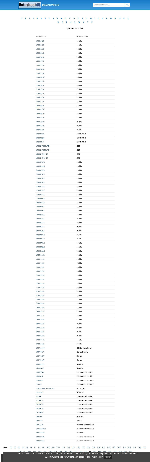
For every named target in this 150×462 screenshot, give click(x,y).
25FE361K (40, 85)
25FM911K (40, 251)
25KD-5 (39, 417)
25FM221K (40, 186)
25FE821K (40, 126)
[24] (119, 447)
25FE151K (40, 53)
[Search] (109, 5)
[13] (63, 447)
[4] (23, 447)
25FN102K (40, 255)
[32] (29, 452)
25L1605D (40, 441)
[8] (39, 447)
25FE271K (40, 73)
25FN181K (40, 271)
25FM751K (40, 239)
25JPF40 (39, 413)
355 (130, 452)
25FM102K (40, 162)
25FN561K (40, 320)
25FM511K (40, 223)
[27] (134, 447)
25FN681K (40, 328)
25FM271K (40, 194)
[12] (58, 447)
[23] (113, 447)
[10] (48, 447)
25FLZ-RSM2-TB (42, 150)
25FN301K (40, 291)
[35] (45, 452)
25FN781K (40, 336)
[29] (144, 447)
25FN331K (40, 295)
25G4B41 (40, 368)
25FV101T (40, 360)
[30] (19, 452)
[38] (60, 452)
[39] (65, 452)
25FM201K (40, 182)
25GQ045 (40, 372)
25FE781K (40, 122)
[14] (68, 447)
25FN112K (40, 259)
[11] (53, 447)
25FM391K (40, 211)
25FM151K (40, 174)
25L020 (39, 421)
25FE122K (40, 49)
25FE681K (40, 114)
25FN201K (40, 275)
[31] (24, 452)
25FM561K (40, 227)
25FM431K (40, 215)
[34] (39, 452)
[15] (73, 447)
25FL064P (40, 142)
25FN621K (40, 324)
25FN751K (40, 332)
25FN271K (40, 287)
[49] (115, 452)
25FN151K (40, 267)
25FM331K (40, 202)
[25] (124, 447)
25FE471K (40, 97)
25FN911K (40, 344)
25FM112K (40, 166)
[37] (55, 452)
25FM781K (40, 243)
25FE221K (40, 65)
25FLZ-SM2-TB (42, 158)
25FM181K (40, 178)
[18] (88, 447)
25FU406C (40, 348)
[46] (99, 452)
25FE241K (40, 69)
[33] (34, 452)
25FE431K (40, 93)
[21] (103, 447)
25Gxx (38, 384)
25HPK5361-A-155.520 (45, 388)
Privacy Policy (97, 457)
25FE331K (40, 81)
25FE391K (40, 89)
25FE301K (40, 77)
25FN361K (40, 299)
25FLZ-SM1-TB (42, 154)
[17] (83, 447)
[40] (70, 452)
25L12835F (40, 433)
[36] (50, 452)
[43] (85, 452)
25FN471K (40, 311)
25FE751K (40, 118)
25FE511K (40, 101)
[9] (43, 447)
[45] (94, 452)
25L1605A (40, 437)
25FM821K (40, 247)
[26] (129, 447)
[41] (75, 452)
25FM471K (40, 219)
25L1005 (39, 425)
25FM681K (40, 235)
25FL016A (40, 134)
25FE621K (40, 109)
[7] (35, 447)
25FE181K (40, 57)
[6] (31, 447)
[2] (15, 447)
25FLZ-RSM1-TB (42, 146)
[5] (27, 447)
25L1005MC (41, 429)
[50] (120, 452)
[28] (139, 447)
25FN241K (40, 283)
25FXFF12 (40, 364)
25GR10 (39, 376)
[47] (104, 452)
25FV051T (40, 352)
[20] (98, 447)
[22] (108, 447)
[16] (78, 447)
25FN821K (40, 340)
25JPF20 (39, 404)
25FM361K (40, 206)
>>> (125, 452)
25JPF (38, 396)
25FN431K (40, 307)
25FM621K (40, 231)
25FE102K (40, 41)
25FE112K (40, 45)
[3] (19, 447)
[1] (11, 447)
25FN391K (40, 303)
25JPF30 (39, 408)
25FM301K (40, 198)
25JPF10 (39, 400)
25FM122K (40, 170)
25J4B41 (39, 392)
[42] (80, 452)
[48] (110, 452)
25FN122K (40, 263)
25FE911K (40, 130)
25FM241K (40, 190)
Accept (108, 457)
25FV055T (40, 356)
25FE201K (40, 61)
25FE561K (40, 106)
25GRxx (39, 380)
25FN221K (40, 279)
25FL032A (40, 138)
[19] (93, 447)
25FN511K (40, 316)
